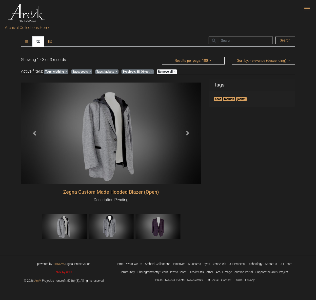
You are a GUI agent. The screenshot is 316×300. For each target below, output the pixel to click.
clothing (56, 71)
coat (218, 99)
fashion (229, 99)
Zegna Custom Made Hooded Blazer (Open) (111, 192)
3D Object (137, 71)
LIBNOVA (59, 264)
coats (82, 71)
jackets (107, 71)
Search (285, 40)
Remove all (167, 71)
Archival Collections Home (27, 27)
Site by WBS (64, 272)
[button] (34, 133)
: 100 (192, 61)
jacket (241, 99)
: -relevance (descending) (262, 61)
